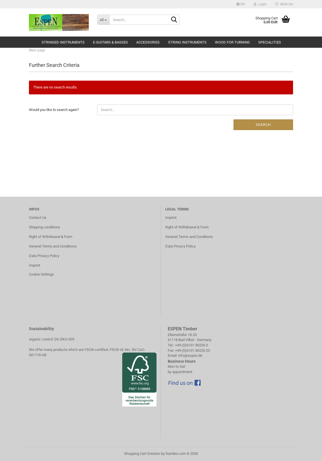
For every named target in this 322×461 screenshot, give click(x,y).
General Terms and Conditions (53, 246)
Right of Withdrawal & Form (50, 237)
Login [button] (260, 4)
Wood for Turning (232, 42)
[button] (240, 4)
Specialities (269, 42)
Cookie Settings (41, 274)
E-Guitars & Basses (110, 42)
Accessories (148, 42)
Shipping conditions (44, 227)
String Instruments (187, 42)
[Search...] (103, 20)
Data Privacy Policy (44, 256)
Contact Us (37, 217)
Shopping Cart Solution (142, 453)
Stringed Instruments (63, 42)
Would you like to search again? (54, 110)
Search (263, 124)
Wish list (284, 4)
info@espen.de (190, 355)
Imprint (34, 265)
